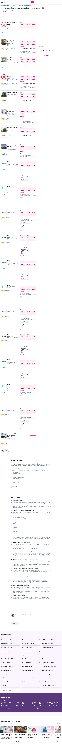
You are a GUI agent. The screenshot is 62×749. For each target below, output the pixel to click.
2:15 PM (22, 94)
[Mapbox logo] (41, 46)
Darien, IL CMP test (36, 702)
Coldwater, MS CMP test (37, 707)
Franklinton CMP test (5, 703)
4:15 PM (33, 131)
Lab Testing (5, 5)
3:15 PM (22, 79)
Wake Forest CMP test (6, 708)
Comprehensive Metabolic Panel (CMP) (24, 5)
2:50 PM (33, 24)
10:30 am (33, 289)
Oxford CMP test (19, 705)
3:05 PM (22, 59)
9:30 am (33, 165)
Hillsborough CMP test (21, 703)
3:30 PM (22, 61)
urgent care (28, 555)
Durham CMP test (19, 702)
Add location (46, 55)
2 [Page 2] (5, 450)
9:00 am (22, 165)
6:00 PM (22, 114)
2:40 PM (28, 24)
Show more (34, 35)
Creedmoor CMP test (6, 702)
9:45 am (33, 286)
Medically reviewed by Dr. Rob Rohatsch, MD (23, 614)
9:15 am (28, 165)
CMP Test (9, 5)
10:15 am (28, 289)
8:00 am (28, 212)
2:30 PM (22, 24)
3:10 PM (28, 26)
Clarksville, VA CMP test (37, 703)
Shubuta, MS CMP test (51, 707)
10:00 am (22, 289)
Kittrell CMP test (5, 705)
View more (22, 28)
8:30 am (28, 163)
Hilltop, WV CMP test (36, 705)
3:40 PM (28, 61)
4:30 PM (28, 111)
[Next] (60, 723)
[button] (45, 28)
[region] (50, 32)
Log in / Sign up (57, 1)
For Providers (47, 2)
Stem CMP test (19, 707)
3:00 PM (22, 26)
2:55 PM (28, 44)
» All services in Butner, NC (7, 690)
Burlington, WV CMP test (52, 705)
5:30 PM (33, 111)
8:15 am (22, 163)
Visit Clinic (33, 434)
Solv (2, 5)
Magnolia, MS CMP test (37, 708)
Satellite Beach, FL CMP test (53, 702)
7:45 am (22, 212)
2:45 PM (33, 41)
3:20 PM (33, 26)
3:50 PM (33, 61)
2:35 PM (22, 41)
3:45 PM (33, 79)
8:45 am (33, 163)
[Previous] (58, 723)
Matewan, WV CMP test (52, 703)
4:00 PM (33, 96)
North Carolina (14, 5)
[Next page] (9, 451)
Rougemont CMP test (5, 707)
